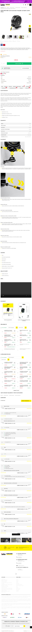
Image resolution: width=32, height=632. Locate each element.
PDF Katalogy (18, 587)
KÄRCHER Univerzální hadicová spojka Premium (24, 334)
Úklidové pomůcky (4, 579)
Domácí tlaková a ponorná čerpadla (6, 587)
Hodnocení (27, 87)
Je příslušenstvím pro (13, 87)
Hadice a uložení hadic (24, 7)
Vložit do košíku (19, 63)
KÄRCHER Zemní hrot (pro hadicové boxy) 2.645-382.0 (8, 329)
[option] (16, 23)
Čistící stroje (3, 577)
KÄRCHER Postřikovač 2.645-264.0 (24, 329)
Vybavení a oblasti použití (17, 86)
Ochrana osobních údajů (19, 584)
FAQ (16, 585)
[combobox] (13, 326)
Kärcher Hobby (29, 82)
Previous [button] (2, 546)
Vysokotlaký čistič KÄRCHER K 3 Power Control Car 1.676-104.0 (8, 375)
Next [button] (30, 546)
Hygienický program (4, 578)
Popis (2, 86)
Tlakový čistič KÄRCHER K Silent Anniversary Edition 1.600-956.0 (24, 366)
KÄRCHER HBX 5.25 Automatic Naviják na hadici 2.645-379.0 (8, 8)
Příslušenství (4, 87)
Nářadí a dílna (3, 590)
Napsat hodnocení (26, 399)
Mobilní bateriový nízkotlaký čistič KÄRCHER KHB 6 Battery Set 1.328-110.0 (24, 362)
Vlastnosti (10, 86)
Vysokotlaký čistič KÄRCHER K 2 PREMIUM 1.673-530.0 (24, 370)
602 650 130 (19, 562)
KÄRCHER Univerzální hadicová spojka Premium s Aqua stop (8, 339)
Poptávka (17, 588)
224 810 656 (19, 561)
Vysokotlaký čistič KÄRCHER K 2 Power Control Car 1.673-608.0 (8, 371)
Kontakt (17, 589)
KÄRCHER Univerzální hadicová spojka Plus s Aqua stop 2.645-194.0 (8, 343)
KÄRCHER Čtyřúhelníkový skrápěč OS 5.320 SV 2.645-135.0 (25, 347)
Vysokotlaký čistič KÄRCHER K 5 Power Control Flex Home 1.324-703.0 (24, 384)
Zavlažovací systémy (17, 7)
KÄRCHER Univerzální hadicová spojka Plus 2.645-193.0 (24, 339)
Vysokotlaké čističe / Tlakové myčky (6, 583)
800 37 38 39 (7, 68)
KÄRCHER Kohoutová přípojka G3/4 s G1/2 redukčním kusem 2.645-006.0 (9, 347)
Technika (8, 7)
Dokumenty (28, 86)
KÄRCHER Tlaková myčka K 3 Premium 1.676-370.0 (8, 379)
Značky (17, 586)
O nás (17, 577)
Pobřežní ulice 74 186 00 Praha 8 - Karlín (22, 559)
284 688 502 (20, 555)
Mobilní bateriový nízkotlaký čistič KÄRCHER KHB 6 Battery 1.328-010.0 (8, 366)
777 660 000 (20, 556)
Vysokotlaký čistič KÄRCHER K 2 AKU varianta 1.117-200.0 (24, 379)
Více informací (3, 51)
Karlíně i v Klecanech (14, 605)
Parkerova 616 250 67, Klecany (22, 553)
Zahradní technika (12, 7)
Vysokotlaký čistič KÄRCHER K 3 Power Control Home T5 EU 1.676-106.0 (24, 375)
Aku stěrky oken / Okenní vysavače (6, 581)
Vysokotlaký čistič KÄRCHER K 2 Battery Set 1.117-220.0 (8, 361)
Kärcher (17, 578)
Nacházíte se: (2, 7)
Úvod (5, 7)
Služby (17, 579)
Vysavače (2, 582)
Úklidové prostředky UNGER (5, 589)
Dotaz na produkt (25, 68)
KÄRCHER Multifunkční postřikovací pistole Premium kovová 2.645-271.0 (8, 334)
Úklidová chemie (3, 588)
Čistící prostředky (4, 580)
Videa (23, 86)
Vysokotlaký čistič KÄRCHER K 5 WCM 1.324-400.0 (8, 384)
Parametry (5, 86)
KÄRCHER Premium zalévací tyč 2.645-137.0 (25, 343)
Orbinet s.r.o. (29, 629)
